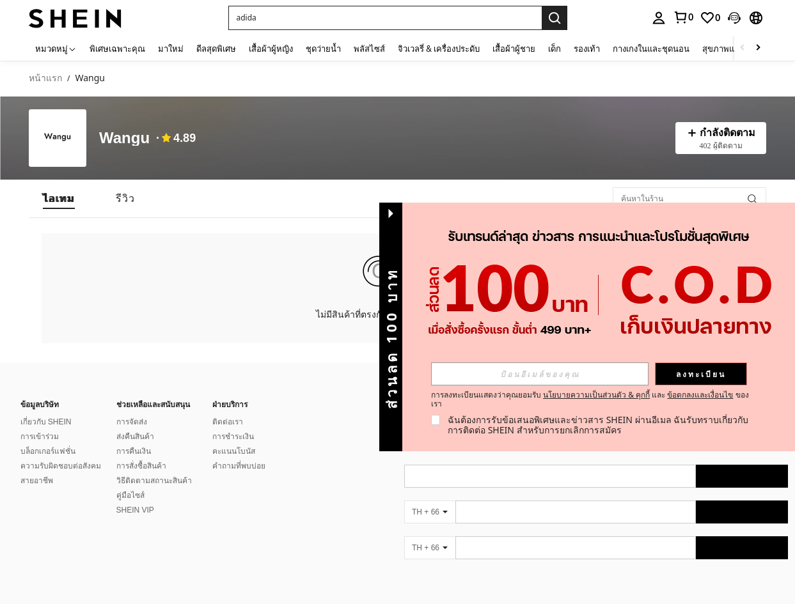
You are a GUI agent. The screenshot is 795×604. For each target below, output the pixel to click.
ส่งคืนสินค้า (135, 436)
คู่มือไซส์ (130, 495)
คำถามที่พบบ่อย (238, 465)
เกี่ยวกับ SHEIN (46, 421)
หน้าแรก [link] (45, 78)
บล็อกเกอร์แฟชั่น (47, 451)
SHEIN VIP (135, 510)
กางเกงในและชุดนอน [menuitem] (651, 48)
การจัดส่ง (131, 421)
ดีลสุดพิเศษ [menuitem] (216, 48)
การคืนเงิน (133, 451)
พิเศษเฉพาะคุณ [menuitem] (117, 48)
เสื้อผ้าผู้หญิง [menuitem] (271, 48)
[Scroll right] (757, 48)
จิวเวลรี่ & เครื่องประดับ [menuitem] (439, 48)
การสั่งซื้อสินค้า (141, 465)
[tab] (59, 198)
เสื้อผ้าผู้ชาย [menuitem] (513, 48)
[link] (710, 18)
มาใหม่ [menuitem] (171, 48)
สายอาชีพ (36, 480)
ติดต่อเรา (227, 421)
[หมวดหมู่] (56, 48)
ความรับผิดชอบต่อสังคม (60, 465)
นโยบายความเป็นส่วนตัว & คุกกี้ (596, 394)
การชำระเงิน (233, 436)
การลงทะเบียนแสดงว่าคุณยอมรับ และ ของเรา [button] (590, 399)
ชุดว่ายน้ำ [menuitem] (323, 48)
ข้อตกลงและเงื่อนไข (700, 394)
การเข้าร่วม (39, 436)
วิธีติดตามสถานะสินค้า (154, 480)
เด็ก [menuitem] (554, 48)
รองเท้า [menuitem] (587, 48)
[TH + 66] (429, 511)
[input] (540, 373)
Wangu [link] (90, 78)
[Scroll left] (742, 48)
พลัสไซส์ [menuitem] (369, 48)
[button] (385, 18)
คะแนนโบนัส (233, 451)
